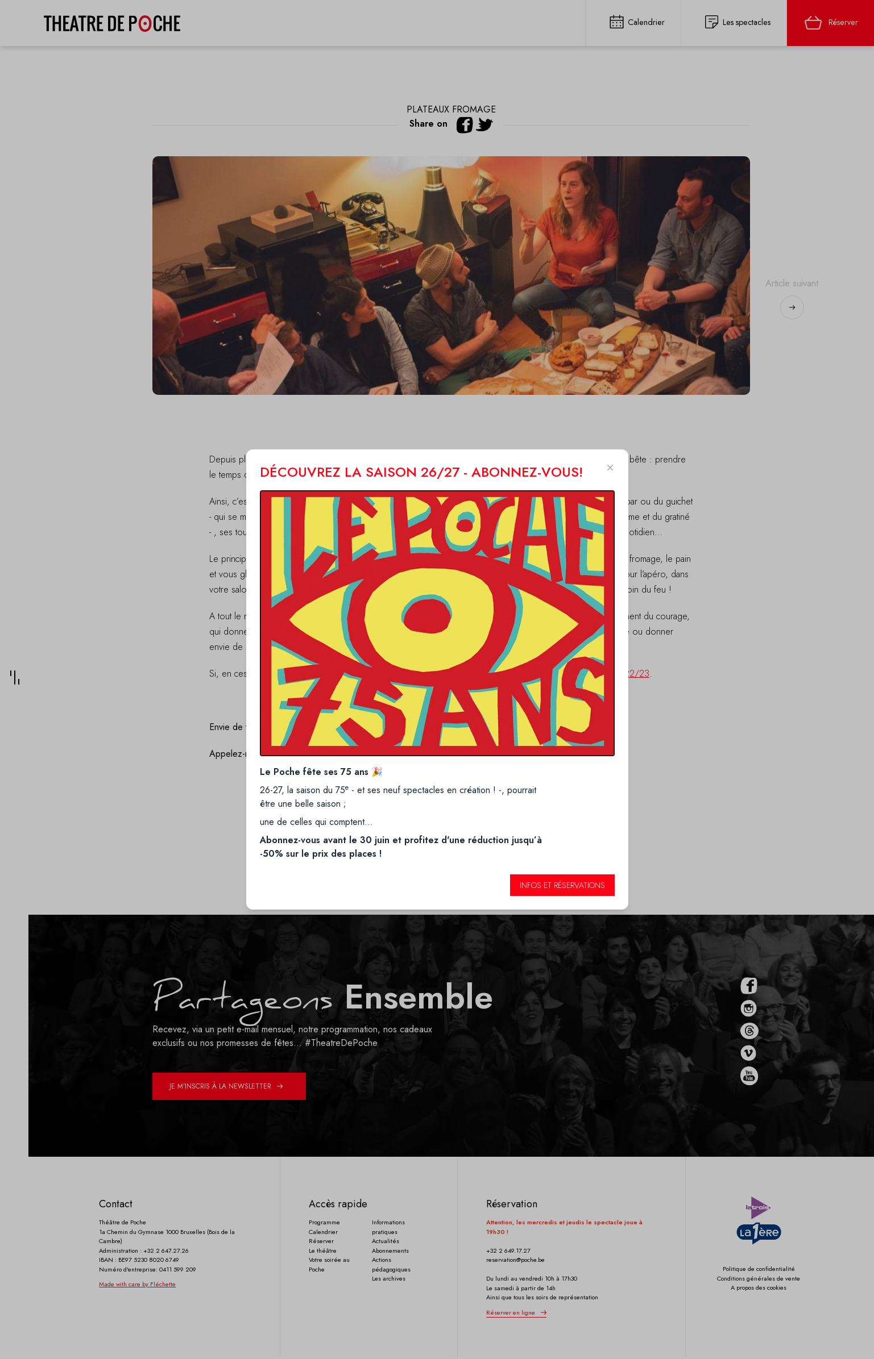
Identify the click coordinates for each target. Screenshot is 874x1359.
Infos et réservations (562, 885)
